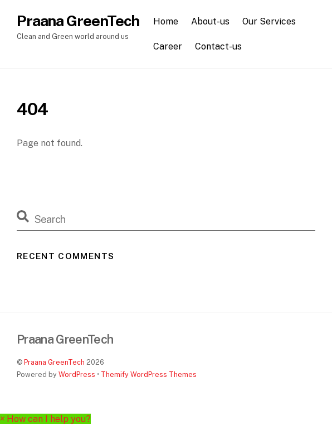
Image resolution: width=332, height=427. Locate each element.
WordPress (76, 374)
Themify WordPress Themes (149, 374)
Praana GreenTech (54, 362)
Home (165, 21)
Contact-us (218, 46)
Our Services (269, 21)
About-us (210, 21)
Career (167, 46)
